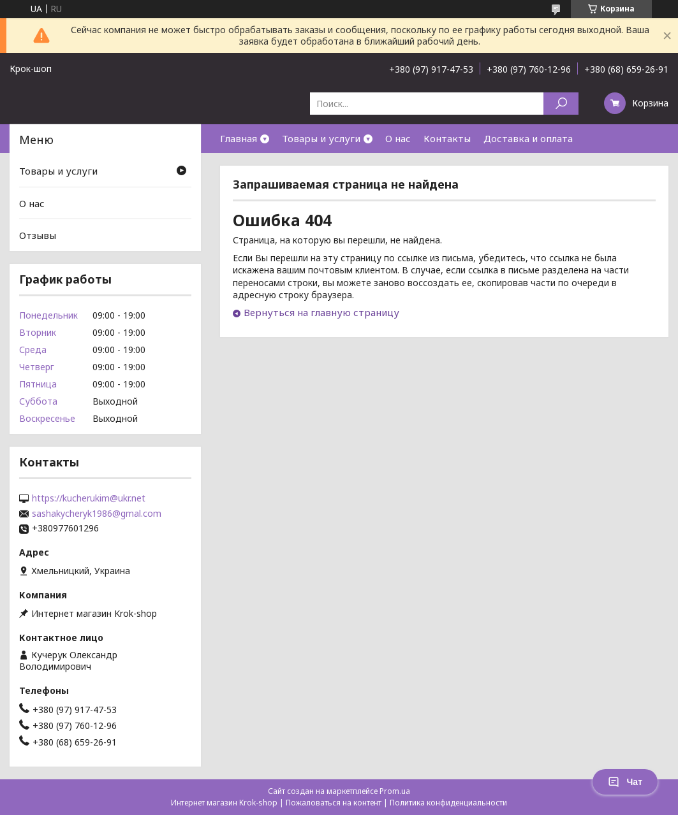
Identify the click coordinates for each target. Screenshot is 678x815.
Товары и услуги (321, 138)
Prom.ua (395, 791)
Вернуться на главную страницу (321, 312)
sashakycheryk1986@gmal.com (96, 513)
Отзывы (37, 235)
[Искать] (561, 103)
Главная (238, 138)
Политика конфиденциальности (448, 802)
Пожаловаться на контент (333, 802)
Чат (625, 782)
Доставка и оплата (528, 138)
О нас (398, 138)
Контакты (447, 138)
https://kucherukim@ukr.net (88, 498)
